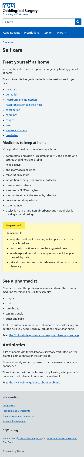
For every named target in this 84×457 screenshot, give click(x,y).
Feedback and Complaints (16, 410)
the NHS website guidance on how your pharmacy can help (44, 335)
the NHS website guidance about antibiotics (35, 382)
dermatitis (11, 94)
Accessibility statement (14, 421)
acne (8, 125)
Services (48, 32)
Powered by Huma (13, 451)
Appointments (11, 32)
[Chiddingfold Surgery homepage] (26, 9)
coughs (10, 120)
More (62, 32)
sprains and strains (16, 130)
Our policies (9, 405)
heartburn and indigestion (21, 99)
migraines (11, 115)
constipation (13, 109)
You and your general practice (18, 416)
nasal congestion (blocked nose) (24, 104)
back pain (11, 89)
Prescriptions (31, 32)
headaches (12, 135)
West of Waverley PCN (30, 438)
